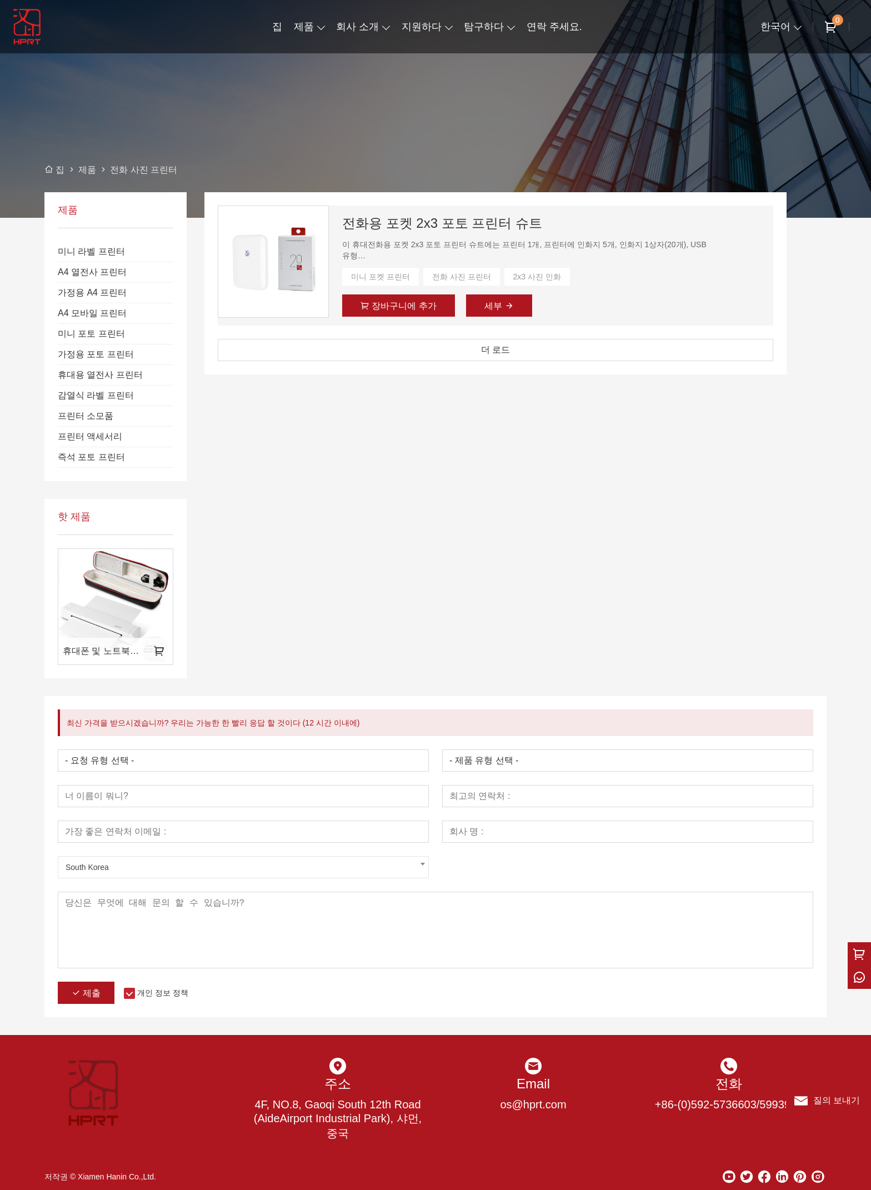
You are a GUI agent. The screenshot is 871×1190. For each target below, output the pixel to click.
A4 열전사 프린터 (92, 272)
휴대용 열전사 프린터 (100, 374)
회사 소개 (357, 26)
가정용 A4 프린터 (92, 292)
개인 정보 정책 (162, 992)
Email (533, 1083)
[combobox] (243, 867)
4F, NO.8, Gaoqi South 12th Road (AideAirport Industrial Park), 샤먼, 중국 (338, 1118)
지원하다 (422, 26)
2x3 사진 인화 (537, 276)
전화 (728, 1083)
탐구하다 (484, 26)
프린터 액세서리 (90, 436)
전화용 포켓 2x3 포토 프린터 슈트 (442, 223)
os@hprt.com (533, 1104)
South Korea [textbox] (87, 867)
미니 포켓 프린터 (380, 276)
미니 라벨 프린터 (91, 251)
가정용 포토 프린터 (96, 354)
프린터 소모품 (85, 416)
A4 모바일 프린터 (92, 313)
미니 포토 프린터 (91, 333)
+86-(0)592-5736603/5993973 (729, 1104)
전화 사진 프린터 (461, 276)
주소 (337, 1083)
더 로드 (495, 349)
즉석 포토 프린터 (91, 457)
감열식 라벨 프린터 (96, 395)
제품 (304, 26)
